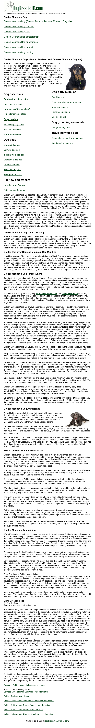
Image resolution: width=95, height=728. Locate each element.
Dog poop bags (59, 117)
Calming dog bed (12, 150)
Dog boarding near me (62, 143)
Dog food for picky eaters (16, 99)
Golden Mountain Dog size (17, 31)
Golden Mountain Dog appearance (21, 42)
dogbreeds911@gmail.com (57, 721)
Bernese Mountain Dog (47, 294)
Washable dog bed (12, 169)
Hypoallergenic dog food (15, 114)
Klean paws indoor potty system (66, 102)
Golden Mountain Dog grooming (19, 47)
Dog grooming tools (61, 127)
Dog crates (11, 119)
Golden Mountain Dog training (18, 52)
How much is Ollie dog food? (17, 109)
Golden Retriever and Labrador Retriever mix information (29, 701)
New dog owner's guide (14, 185)
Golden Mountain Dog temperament (21, 37)
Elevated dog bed (12, 145)
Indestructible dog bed (14, 155)
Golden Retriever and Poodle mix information (23, 710)
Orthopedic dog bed (13, 160)
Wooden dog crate (12, 129)
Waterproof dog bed (13, 174)
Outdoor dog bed (12, 165)
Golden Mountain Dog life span (19, 26)
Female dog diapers (61, 112)
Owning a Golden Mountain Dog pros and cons (24, 685)
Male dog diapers (60, 107)
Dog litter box (58, 97)
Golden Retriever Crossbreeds (17, 696)
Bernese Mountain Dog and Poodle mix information (26, 692)
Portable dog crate (12, 134)
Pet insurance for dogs (14, 190)
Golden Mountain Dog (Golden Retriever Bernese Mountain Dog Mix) (38, 21)
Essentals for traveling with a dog (67, 138)
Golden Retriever (70, 294)
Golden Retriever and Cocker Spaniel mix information (27, 705)
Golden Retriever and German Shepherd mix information (28, 714)
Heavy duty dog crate (14, 124)
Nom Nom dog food (13, 104)
